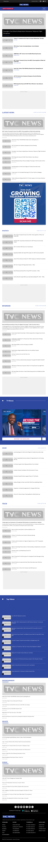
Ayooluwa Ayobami (6, 35)
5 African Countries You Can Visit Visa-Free (21, 354)
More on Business (40, 305)
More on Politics (41, 230)
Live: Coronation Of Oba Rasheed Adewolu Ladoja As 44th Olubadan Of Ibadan (27, 658)
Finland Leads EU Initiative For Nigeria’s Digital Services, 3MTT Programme (27, 541)
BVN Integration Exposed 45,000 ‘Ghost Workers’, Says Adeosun (28, 83)
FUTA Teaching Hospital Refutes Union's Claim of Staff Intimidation (16, 737)
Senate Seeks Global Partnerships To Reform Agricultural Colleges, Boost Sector (28, 333)
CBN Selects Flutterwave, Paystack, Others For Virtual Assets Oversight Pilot (28, 365)
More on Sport (42, 448)
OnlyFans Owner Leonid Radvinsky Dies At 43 (21, 550)
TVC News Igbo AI (30, 830)
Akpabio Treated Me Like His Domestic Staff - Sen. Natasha (23, 665)
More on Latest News (40, 112)
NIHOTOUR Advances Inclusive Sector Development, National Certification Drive (18, 716)
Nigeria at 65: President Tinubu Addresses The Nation (22, 652)
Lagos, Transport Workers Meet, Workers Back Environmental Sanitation (16, 741)
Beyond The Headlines (22, 439)
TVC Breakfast (16, 830)
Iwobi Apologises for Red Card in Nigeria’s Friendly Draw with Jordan (26, 166)
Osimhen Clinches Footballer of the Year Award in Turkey (26, 470)
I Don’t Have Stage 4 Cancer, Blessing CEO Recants (12, 700)
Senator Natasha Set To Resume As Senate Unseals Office (23, 671)
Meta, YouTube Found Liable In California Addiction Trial (23, 529)
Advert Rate (7, 1)
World (3, 824)
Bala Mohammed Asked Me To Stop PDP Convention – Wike (27, 270)
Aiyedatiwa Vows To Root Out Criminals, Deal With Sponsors (24, 567)
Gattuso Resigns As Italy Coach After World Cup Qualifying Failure (28, 482)
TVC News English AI (30, 832)
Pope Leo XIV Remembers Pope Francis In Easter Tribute (13, 782)
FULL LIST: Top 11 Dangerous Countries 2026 (12, 778)
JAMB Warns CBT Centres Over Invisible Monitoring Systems (27, 53)
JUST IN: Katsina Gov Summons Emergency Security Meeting (27, 76)
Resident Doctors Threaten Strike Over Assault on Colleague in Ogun (16, 745)
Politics (4, 826)
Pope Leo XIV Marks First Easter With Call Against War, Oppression (15, 786)
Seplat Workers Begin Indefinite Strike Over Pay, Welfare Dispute (25, 350)
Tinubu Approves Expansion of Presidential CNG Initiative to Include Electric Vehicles (22, 522)
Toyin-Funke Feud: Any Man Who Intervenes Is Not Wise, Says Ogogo (16, 704)
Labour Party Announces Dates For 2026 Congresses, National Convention (29, 258)
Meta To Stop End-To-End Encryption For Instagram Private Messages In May (28, 556)
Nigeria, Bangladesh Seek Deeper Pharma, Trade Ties (12, 757)
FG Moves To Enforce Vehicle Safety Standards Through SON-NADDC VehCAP (28, 359)
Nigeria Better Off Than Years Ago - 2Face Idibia (11, 712)
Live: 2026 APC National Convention (19, 615)
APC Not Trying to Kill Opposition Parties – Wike (24, 264)
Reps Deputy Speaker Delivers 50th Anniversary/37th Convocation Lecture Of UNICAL (27, 629)
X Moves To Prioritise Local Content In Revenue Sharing (23, 535)
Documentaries (16, 832)
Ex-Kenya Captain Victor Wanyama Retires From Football (26, 464)
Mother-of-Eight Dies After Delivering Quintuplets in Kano (13, 753)
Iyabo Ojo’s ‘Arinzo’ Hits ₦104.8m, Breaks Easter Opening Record (28, 68)
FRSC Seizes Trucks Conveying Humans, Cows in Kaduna (26, 46)
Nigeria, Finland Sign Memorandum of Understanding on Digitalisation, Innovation (29, 546)
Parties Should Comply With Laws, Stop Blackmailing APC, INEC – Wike (29, 276)
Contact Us (41, 826)
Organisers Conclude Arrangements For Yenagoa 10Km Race (27, 488)
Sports (3, 830)
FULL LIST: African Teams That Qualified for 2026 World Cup (27, 494)
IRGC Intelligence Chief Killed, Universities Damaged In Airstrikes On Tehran (17, 790)
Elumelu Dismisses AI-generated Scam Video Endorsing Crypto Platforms (27, 562)
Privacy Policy (42, 830)
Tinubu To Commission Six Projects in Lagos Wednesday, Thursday (29, 38)
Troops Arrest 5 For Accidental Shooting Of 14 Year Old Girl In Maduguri (27, 172)
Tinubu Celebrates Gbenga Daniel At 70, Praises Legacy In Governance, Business (28, 178)
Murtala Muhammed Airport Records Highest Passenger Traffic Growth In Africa (28, 160)
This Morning (16, 828)
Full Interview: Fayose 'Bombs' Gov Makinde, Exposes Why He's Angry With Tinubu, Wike (28, 635)
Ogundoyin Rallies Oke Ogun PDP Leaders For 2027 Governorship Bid (29, 252)
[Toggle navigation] (44, 8)
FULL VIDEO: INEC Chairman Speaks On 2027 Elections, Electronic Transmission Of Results (27, 622)
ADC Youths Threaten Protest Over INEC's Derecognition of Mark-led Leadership (21, 131)
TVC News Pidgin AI (30, 828)
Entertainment (5, 834)
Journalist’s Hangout (18, 826)
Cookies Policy (42, 828)
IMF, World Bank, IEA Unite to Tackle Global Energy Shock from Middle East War (28, 371)
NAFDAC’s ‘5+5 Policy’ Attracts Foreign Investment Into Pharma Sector (16, 749)
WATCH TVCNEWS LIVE (8, 8)
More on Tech (41, 503)
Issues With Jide (16, 824)
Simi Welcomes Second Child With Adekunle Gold (12, 708)
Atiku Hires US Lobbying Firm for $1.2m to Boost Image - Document (15, 798)
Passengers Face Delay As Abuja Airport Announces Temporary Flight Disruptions (29, 151)
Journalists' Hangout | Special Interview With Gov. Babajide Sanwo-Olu (25, 640)
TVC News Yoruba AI (30, 824)
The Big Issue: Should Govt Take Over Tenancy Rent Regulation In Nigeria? (26, 646)
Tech (3, 832)
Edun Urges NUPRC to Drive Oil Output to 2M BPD (22, 344)
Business (4, 828)
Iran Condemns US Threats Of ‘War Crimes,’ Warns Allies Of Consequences (17, 794)
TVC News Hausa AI (30, 826)
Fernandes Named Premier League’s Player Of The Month (26, 476)
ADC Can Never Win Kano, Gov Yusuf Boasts (23, 246)
